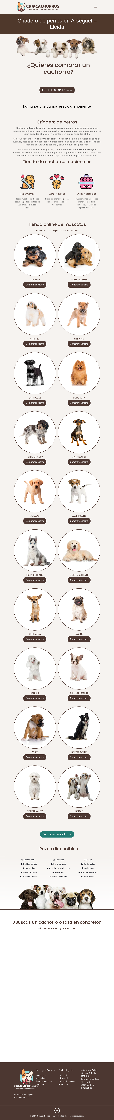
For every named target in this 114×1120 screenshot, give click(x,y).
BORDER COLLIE (79, 752)
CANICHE (34, 693)
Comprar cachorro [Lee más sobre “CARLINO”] (79, 639)
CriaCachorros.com (45, 1116)
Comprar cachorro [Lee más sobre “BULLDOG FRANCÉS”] (79, 698)
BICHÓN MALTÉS (35, 811)
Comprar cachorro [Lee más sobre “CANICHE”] (35, 698)
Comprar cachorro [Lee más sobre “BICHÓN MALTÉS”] (35, 816)
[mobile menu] (96, 7)
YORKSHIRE (34, 279)
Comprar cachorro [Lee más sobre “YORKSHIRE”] (35, 284)
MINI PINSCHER (79, 456)
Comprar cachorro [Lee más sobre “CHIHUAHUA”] (35, 639)
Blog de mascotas (44, 1081)
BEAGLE (79, 811)
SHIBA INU (79, 338)
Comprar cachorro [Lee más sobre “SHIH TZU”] (35, 343)
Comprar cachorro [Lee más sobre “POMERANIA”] (79, 402)
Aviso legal (63, 1084)
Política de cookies (67, 1081)
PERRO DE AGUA (35, 456)
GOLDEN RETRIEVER (79, 575)
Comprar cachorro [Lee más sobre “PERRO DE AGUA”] (35, 462)
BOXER (35, 752)
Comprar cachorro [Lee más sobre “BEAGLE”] (79, 816)
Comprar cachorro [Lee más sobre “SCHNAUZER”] (35, 402)
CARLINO (79, 634)
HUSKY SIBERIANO (35, 575)
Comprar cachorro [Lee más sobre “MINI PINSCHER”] (79, 462)
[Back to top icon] (57, 1110)
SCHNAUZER (35, 397)
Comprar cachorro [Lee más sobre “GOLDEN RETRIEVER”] (79, 580)
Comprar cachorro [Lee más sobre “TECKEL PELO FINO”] (79, 284)
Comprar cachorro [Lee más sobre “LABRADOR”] (35, 521)
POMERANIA (79, 397)
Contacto (40, 1084)
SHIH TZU (34, 338)
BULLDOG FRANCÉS (79, 693)
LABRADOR (35, 515)
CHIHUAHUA (35, 634)
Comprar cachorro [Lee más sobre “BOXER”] (35, 757)
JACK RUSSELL (79, 515)
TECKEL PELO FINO (79, 279)
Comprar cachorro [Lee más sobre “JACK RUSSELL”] (79, 521)
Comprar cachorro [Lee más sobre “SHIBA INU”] (79, 343)
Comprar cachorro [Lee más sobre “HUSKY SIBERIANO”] (35, 580)
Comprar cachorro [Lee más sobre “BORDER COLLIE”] (79, 757)
